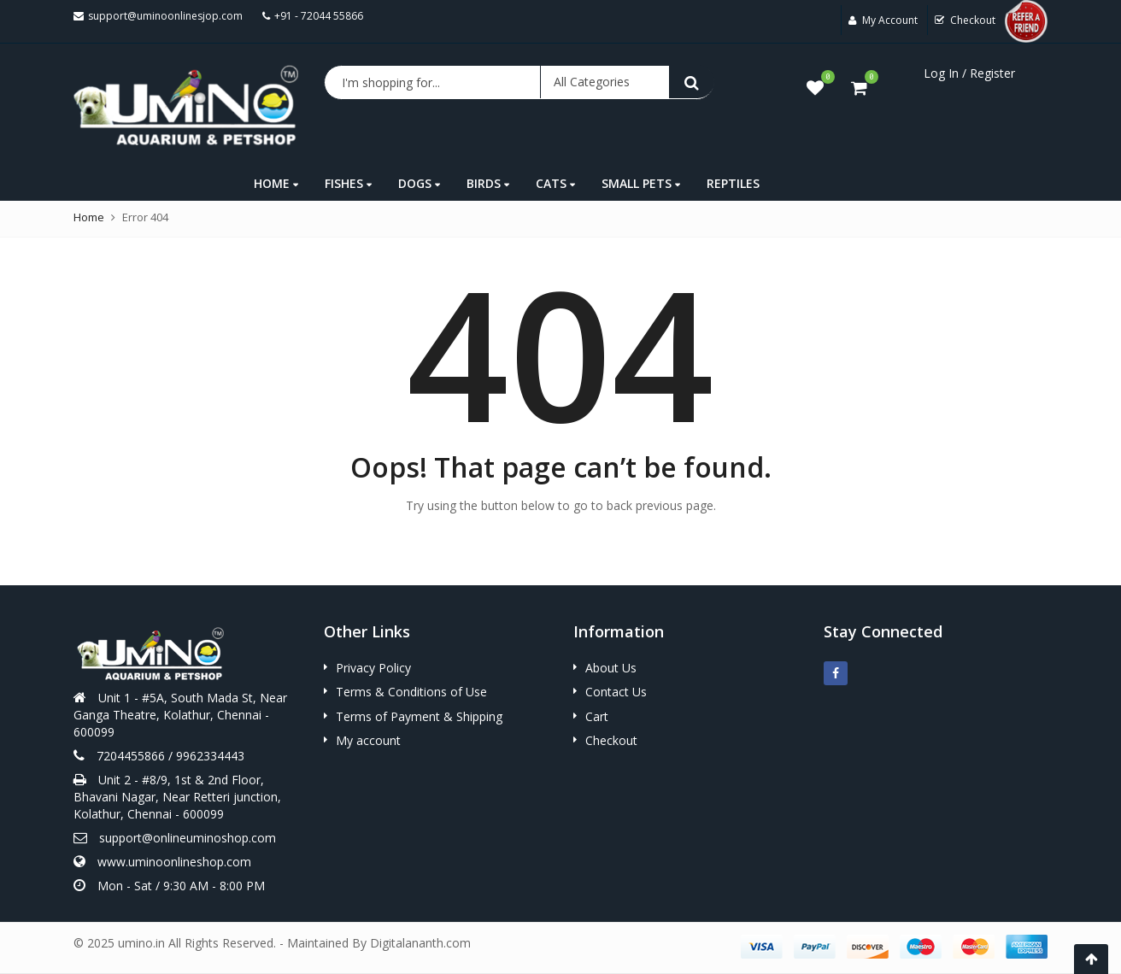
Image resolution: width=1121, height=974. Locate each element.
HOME (276, 183)
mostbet (2, 0)
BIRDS (488, 183)
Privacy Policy (373, 668)
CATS (555, 183)
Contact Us (616, 692)
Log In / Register (969, 73)
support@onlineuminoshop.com (187, 838)
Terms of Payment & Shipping (419, 716)
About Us (611, 668)
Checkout (611, 740)
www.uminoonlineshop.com (174, 862)
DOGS (419, 183)
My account (368, 740)
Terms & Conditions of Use (411, 692)
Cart (596, 716)
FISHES (348, 183)
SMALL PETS (641, 183)
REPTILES (733, 183)
